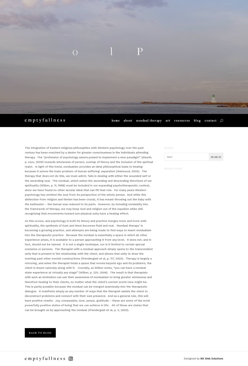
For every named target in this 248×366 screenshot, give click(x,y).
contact (211, 120)
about (128, 120)
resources (182, 120)
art (168, 120)
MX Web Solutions (211, 358)
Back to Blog (40, 332)
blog (197, 120)
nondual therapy (149, 120)
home (116, 120)
